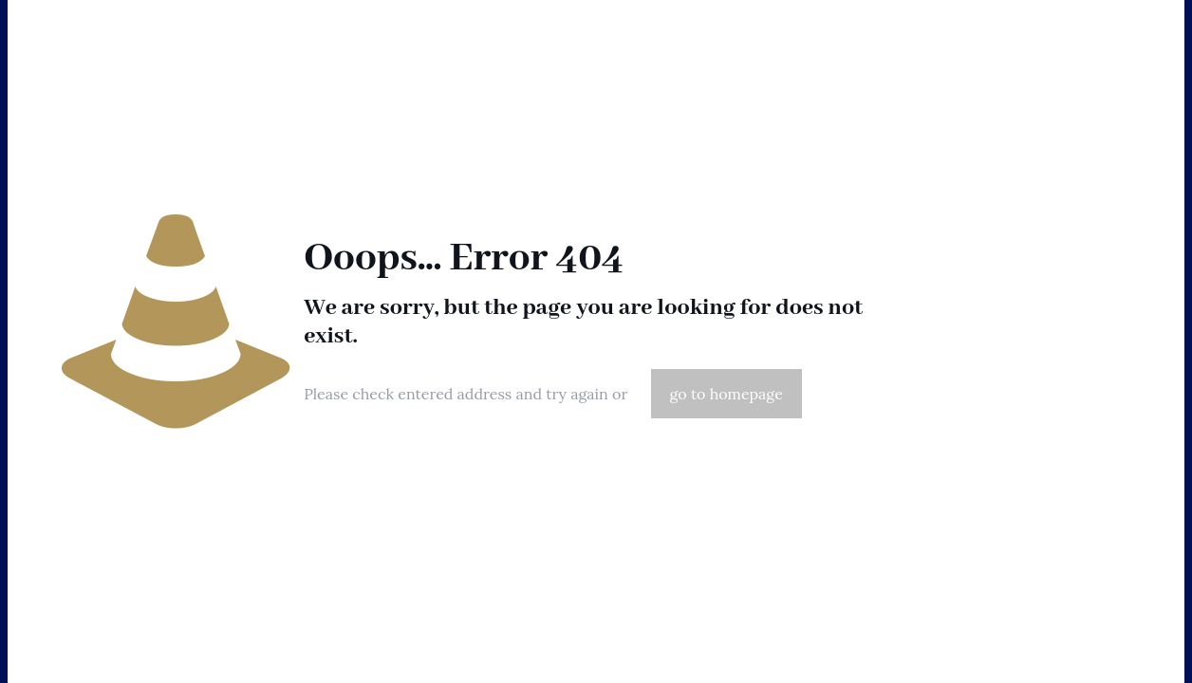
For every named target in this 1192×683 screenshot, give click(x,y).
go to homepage (726, 393)
